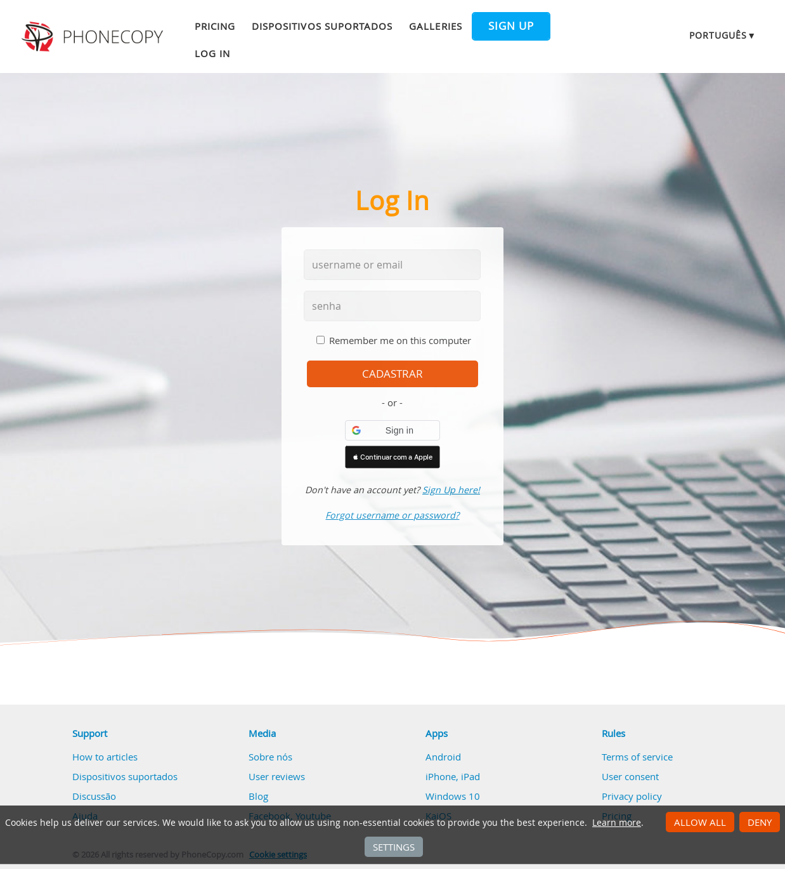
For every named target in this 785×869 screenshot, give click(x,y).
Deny (760, 822)
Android (443, 756)
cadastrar (392, 374)
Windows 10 (452, 796)
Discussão (94, 796)
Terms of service (637, 756)
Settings (394, 846)
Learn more (616, 822)
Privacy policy (632, 796)
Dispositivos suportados (322, 26)
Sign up (511, 26)
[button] (392, 430)
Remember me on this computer (400, 340)
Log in (212, 53)
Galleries (435, 26)
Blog (258, 796)
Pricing (215, 26)
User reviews (277, 776)
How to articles (105, 756)
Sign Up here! (451, 490)
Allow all (700, 822)
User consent (630, 776)
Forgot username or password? (392, 515)
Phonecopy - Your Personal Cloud (94, 37)
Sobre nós (270, 756)
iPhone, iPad (452, 776)
